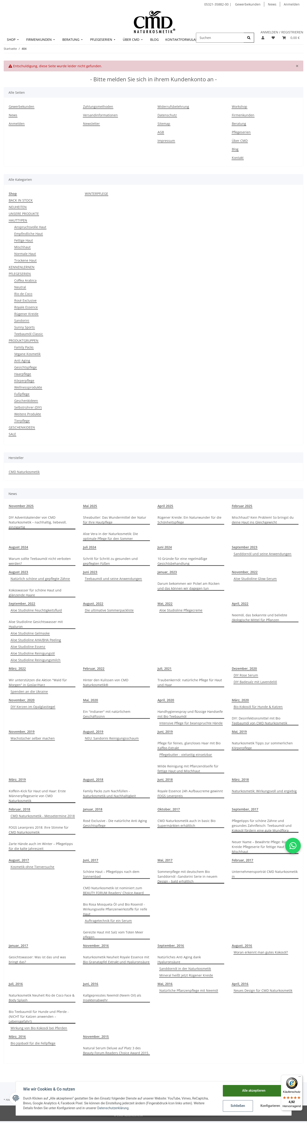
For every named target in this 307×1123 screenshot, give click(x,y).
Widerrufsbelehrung (173, 106)
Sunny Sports (24, 327)
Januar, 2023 (167, 572)
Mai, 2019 (239, 731)
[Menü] (299, 1077)
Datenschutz (167, 115)
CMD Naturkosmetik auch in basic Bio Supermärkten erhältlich (186, 823)
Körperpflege (24, 380)
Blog (235, 149)
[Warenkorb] (290, 38)
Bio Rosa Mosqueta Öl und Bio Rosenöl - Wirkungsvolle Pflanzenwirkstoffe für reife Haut (115, 909)
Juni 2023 (90, 572)
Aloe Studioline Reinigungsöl (33, 653)
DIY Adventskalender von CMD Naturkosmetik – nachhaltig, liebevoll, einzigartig (38, 522)
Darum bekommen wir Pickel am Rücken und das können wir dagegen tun (189, 586)
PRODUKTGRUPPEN (23, 340)
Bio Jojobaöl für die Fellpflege (33, 1043)
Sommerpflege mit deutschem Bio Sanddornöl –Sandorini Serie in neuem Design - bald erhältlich (187, 876)
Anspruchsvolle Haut (30, 227)
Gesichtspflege (25, 367)
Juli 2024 (89, 547)
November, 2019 (21, 731)
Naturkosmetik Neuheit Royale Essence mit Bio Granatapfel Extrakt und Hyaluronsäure (116, 959)
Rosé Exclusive (25, 300)
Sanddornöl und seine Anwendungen (262, 554)
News (272, 4)
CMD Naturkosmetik (24, 472)
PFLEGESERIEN (20, 274)
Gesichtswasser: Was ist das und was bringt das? (37, 959)
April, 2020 (166, 700)
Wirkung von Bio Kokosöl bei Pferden (39, 1028)
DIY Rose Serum (246, 675)
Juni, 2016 (90, 984)
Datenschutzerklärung (113, 1108)
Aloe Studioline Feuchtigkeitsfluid (36, 610)
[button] (263, 38)
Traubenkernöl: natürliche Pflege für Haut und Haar (190, 682)
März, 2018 (240, 779)
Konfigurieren (270, 1106)
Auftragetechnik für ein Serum (108, 920)
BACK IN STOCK (21, 200)
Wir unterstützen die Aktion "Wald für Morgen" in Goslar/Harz (38, 682)
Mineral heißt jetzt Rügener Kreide (186, 975)
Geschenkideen (26, 400)
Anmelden (292, 4)
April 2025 (165, 506)
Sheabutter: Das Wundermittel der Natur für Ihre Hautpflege (114, 519)
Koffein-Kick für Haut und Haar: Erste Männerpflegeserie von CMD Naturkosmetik (37, 796)
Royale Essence (26, 307)
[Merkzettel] (273, 38)
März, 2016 (17, 1036)
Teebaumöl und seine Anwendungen (113, 578)
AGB (161, 132)
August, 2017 (19, 860)
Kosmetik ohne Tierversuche (32, 867)
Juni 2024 (165, 547)
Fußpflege (21, 394)
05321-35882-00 (217, 4)
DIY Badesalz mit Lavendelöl (255, 682)
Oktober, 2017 (169, 809)
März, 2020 (240, 700)
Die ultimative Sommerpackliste (109, 610)
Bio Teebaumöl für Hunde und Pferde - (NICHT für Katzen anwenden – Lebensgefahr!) (39, 1016)
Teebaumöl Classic (28, 334)
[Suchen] (220, 38)
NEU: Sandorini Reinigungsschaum (112, 738)
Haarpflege (22, 374)
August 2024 (18, 547)
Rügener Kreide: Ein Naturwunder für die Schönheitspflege (189, 519)
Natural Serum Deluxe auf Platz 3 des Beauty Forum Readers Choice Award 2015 (115, 1050)
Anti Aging (22, 360)
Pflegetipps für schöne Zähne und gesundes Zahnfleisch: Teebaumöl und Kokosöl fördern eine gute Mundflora (262, 826)
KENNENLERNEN (21, 267)
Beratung (239, 123)
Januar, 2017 (18, 945)
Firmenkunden (243, 115)
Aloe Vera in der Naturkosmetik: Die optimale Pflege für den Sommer (110, 536)
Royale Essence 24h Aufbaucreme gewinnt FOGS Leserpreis (190, 793)
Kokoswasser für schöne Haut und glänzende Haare (35, 592)
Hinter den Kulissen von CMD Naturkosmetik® (105, 682)
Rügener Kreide (26, 314)
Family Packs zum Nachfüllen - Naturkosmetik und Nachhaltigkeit (109, 793)
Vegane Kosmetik (27, 354)
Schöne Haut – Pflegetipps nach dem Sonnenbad (111, 874)
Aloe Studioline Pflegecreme (180, 610)
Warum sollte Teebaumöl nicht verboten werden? (40, 561)
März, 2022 (17, 668)
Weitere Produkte (27, 414)
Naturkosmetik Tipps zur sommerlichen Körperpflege (262, 745)
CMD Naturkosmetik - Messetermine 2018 (43, 816)
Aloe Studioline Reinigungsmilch (35, 660)
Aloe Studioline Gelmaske (30, 633)
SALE (12, 434)
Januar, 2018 (92, 809)
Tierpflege (22, 420)
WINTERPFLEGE (96, 193)
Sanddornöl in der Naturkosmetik (185, 968)
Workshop (239, 106)
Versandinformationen (100, 115)
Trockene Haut (25, 260)
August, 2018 (93, 779)
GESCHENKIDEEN (22, 427)
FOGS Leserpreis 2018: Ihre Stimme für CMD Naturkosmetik (39, 829)
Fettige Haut (23, 240)
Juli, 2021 (165, 668)
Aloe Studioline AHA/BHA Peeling (36, 640)
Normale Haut (25, 254)
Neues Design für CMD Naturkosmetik (263, 990)
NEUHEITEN (18, 207)
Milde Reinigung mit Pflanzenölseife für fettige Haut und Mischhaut (188, 768)
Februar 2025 (242, 506)
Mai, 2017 (165, 860)
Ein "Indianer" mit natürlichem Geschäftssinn (106, 714)
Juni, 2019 (165, 731)
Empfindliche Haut (28, 233)
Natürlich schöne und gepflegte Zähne (40, 578)
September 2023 (244, 547)
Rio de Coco (23, 294)
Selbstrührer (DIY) (28, 407)
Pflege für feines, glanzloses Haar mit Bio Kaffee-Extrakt (189, 745)
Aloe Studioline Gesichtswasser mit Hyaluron (36, 624)
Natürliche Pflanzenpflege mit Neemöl (188, 990)
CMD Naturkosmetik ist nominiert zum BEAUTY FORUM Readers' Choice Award (113, 890)
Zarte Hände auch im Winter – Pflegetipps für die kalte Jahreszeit (41, 846)
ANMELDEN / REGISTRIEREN (282, 32)
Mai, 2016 (165, 984)
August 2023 (18, 572)
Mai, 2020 (90, 700)
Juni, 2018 (165, 779)
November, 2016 (96, 945)
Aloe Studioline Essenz (28, 646)
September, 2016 (171, 945)
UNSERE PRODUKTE (24, 213)
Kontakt (238, 157)
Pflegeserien (241, 132)
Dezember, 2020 (244, 668)
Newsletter (91, 123)
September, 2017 (245, 809)
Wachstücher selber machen (33, 738)
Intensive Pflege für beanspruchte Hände (191, 723)
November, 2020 (21, 700)
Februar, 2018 (19, 809)
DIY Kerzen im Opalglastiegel (33, 707)
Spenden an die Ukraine (29, 691)
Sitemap (164, 123)
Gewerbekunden (248, 4)
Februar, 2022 (93, 668)
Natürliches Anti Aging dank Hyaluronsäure (179, 959)
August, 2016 (242, 945)
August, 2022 (93, 603)
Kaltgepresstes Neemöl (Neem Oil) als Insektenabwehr (112, 997)
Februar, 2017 (242, 860)
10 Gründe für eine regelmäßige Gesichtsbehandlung (182, 561)
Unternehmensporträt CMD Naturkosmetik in (265, 874)
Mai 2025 (90, 506)
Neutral (20, 287)
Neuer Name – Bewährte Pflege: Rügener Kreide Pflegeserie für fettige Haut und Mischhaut (263, 847)
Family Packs (24, 347)
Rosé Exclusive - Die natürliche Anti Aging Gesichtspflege (115, 823)
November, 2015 (96, 1036)
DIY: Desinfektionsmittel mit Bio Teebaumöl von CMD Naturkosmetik (259, 720)
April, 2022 (240, 603)
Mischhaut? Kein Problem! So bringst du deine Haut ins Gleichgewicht (263, 519)
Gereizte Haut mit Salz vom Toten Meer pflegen (113, 934)
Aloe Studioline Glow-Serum (255, 578)
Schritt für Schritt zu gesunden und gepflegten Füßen (110, 561)
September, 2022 (22, 603)
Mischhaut (22, 247)
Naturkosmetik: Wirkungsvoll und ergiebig (264, 791)
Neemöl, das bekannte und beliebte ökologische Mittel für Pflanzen (259, 617)
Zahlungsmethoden (98, 106)
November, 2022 (245, 572)
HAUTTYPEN (18, 220)
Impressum (166, 140)
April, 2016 (240, 984)
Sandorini (21, 320)
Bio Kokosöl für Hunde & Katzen (258, 707)
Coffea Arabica (25, 280)
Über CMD (240, 140)
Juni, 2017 (90, 860)
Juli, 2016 (16, 984)
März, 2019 (17, 779)
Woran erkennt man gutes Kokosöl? (261, 952)
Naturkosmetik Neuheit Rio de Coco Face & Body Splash (42, 997)
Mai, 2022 (165, 603)
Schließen (238, 1106)
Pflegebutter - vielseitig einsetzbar (185, 754)
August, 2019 (93, 731)
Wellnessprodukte (28, 387)
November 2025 (21, 506)
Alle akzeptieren (253, 1090)
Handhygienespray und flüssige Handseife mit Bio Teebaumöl (190, 714)
